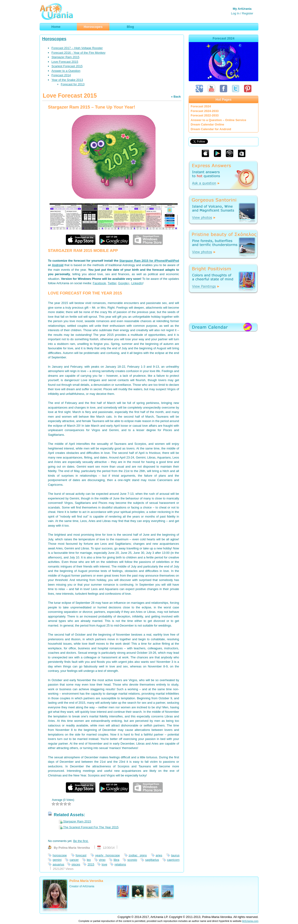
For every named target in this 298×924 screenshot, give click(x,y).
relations (120, 864)
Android (58, 265)
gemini (57, 859)
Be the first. (80, 841)
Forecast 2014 (61, 75)
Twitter (112, 283)
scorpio (132, 859)
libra (116, 859)
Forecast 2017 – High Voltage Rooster (77, 48)
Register (247, 13)
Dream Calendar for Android (211, 129)
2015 (91, 864)
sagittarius (152, 859)
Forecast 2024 (201, 106)
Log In (235, 13)
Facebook (99, 283)
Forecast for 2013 (73, 84)
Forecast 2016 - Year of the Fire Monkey (78, 52)
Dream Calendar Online (207, 124)
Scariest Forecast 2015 (67, 66)
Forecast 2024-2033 (205, 111)
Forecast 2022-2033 (205, 115)
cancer (74, 859)
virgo (102, 859)
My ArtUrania (242, 8)
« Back (176, 96)
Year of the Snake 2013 (67, 80)
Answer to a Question (65, 71)
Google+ (124, 283)
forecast (81, 855)
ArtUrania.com (250, 921)
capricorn (173, 859)
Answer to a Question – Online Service (218, 120)
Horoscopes (54, 38)
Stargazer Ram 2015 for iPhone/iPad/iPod (149, 260)
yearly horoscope (107, 855)
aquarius (58, 864)
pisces (76, 864)
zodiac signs (138, 855)
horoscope (60, 855)
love (104, 864)
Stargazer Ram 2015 (65, 57)
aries (159, 855)
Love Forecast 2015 (64, 61)
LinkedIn (137, 283)
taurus (175, 855)
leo (89, 859)
